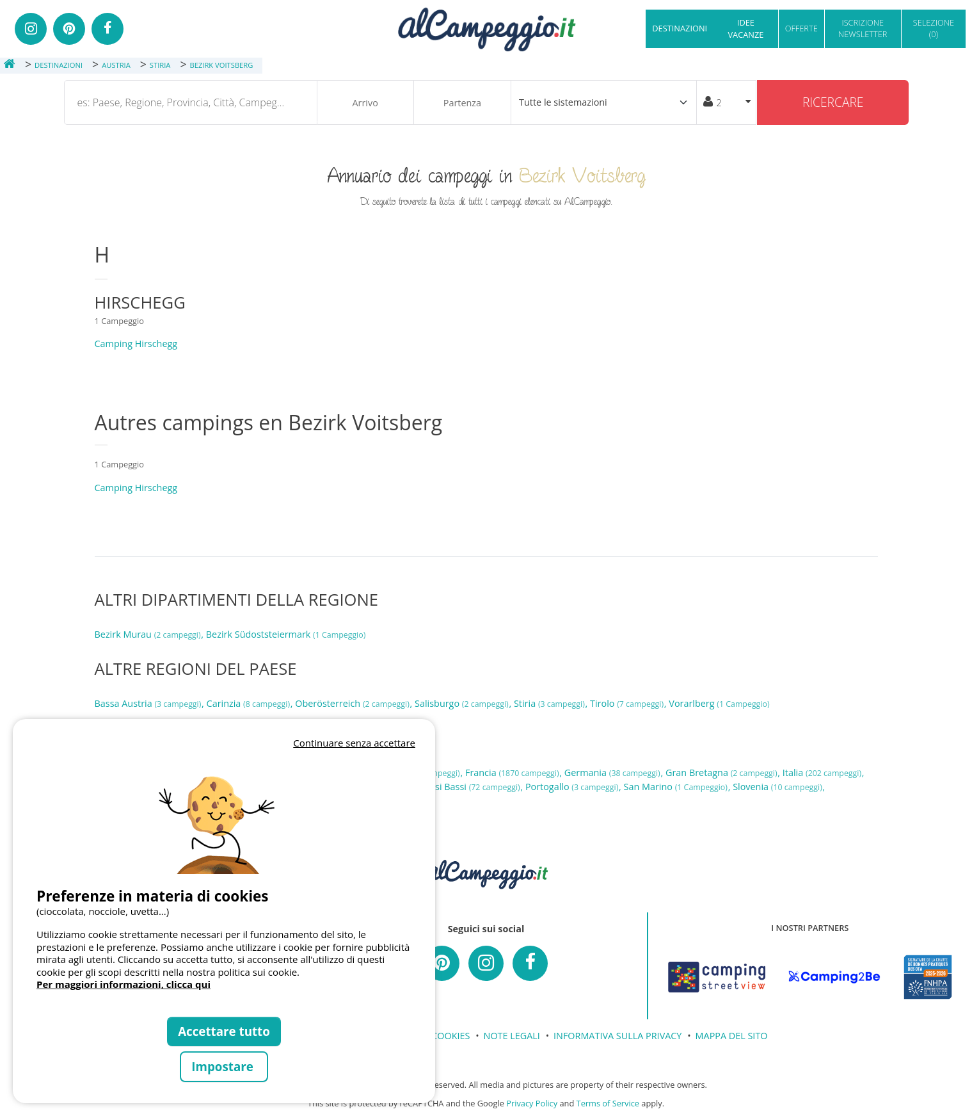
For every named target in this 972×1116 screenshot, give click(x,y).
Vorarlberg (719, 703)
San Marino (677, 786)
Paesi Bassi (470, 786)
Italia (823, 772)
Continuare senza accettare (354, 742)
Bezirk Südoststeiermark (286, 634)
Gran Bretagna (722, 772)
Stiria (550, 703)
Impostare (223, 1066)
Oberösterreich (353, 703)
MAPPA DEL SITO (732, 1036)
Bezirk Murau (149, 634)
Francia (513, 772)
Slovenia (778, 786)
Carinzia (249, 703)
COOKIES (450, 1036)
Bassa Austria (149, 703)
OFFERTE (801, 28)
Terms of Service (608, 1103)
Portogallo (573, 786)
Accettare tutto (224, 1031)
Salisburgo (463, 703)
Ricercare (833, 102)
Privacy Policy (531, 1103)
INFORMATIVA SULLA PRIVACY (617, 1036)
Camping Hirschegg (136, 343)
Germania (613, 772)
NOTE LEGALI (512, 1036)
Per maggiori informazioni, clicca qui (123, 984)
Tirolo (628, 703)
